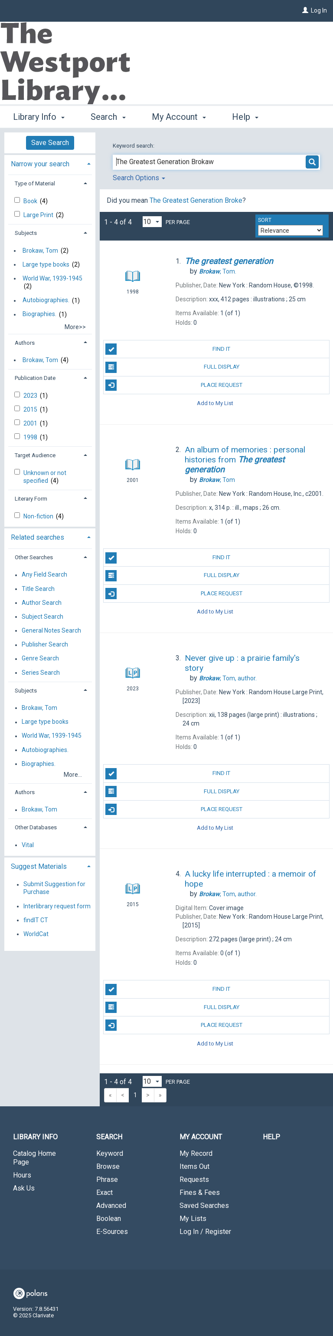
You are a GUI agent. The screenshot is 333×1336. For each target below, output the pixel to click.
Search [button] (108, 115)
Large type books (46, 264)
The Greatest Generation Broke (196, 200)
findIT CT (35, 920)
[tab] (49, 163)
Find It (167, 349)
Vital (28, 844)
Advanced (111, 1205)
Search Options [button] (139, 178)
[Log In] (305, 10)
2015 (31, 409)
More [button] (249, 117)
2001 (31, 423)
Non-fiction (39, 516)
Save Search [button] (50, 143)
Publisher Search (45, 644)
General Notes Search (51, 630)
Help (271, 1137)
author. (228, 678)
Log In (319, 10)
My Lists (193, 1218)
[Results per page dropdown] (152, 221)
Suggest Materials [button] (39, 866)
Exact (104, 1192)
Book (31, 201)
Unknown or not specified (44, 476)
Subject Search (42, 616)
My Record (196, 1153)
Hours (22, 1175)
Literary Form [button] (31, 498)
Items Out (194, 1166)
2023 (31, 395)
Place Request (173, 385)
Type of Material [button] (35, 183)
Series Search (41, 672)
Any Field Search (44, 574)
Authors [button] (25, 343)
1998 (31, 437)
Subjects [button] (26, 233)
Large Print (39, 214)
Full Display (172, 367)
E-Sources (112, 1231)
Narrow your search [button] (40, 164)
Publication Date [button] (35, 378)
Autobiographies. (46, 300)
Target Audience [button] (35, 455)
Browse (108, 1166)
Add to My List (215, 403)
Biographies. (39, 314)
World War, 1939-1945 (52, 278)
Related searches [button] (37, 537)
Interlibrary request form (57, 906)
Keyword (109, 1153)
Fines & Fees (200, 1192)
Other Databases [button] (36, 827)
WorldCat (36, 933)
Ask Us (24, 1188)
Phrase (107, 1179)
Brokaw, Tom (40, 250)
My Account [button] (179, 115)
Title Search (38, 588)
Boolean (108, 1218)
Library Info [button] (39, 115)
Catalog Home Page (34, 1157)
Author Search (42, 602)
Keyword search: (134, 145)
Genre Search (40, 658)
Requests (194, 1179)
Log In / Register (205, 1231)
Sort (264, 220)
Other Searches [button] (34, 557)
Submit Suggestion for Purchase (54, 888)
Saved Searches (204, 1205)
